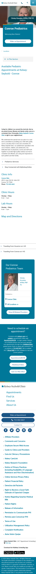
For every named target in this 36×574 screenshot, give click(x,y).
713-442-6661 (10, 184)
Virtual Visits (10, 350)
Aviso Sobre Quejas (12, 534)
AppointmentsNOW (10, 340)
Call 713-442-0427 (18, 372)
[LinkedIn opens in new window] (23, 430)
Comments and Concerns (15, 441)
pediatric (10, 338)
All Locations (10, 304)
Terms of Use (10, 521)
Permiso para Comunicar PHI (16, 517)
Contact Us (18, 425)
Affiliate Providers (12, 437)
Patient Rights (10, 504)
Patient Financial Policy (14, 481)
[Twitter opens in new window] (11, 430)
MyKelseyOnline (28, 344)
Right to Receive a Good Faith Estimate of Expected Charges (17, 491)
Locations (6, 51)
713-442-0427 (17, 348)
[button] (18, 162)
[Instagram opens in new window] (29, 430)
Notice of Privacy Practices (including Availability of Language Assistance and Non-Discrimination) (19, 470)
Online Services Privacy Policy (17, 477)
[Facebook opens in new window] (5, 430)
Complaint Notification (14, 530)
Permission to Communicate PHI (18, 512)
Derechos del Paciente (14, 485)
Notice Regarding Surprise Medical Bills (19, 498)
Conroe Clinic (5, 178)
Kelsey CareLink (11, 458)
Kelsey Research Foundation (16, 463)
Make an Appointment (18, 41)
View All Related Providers (18, 312)
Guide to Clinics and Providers (17, 450)
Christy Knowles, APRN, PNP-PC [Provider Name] (24, 281)
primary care (21, 336)
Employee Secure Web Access (17, 445)
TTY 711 (7, 543)
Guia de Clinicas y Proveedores (17, 454)
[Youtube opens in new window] (17, 430)
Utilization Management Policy (17, 525)
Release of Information (14, 508)
